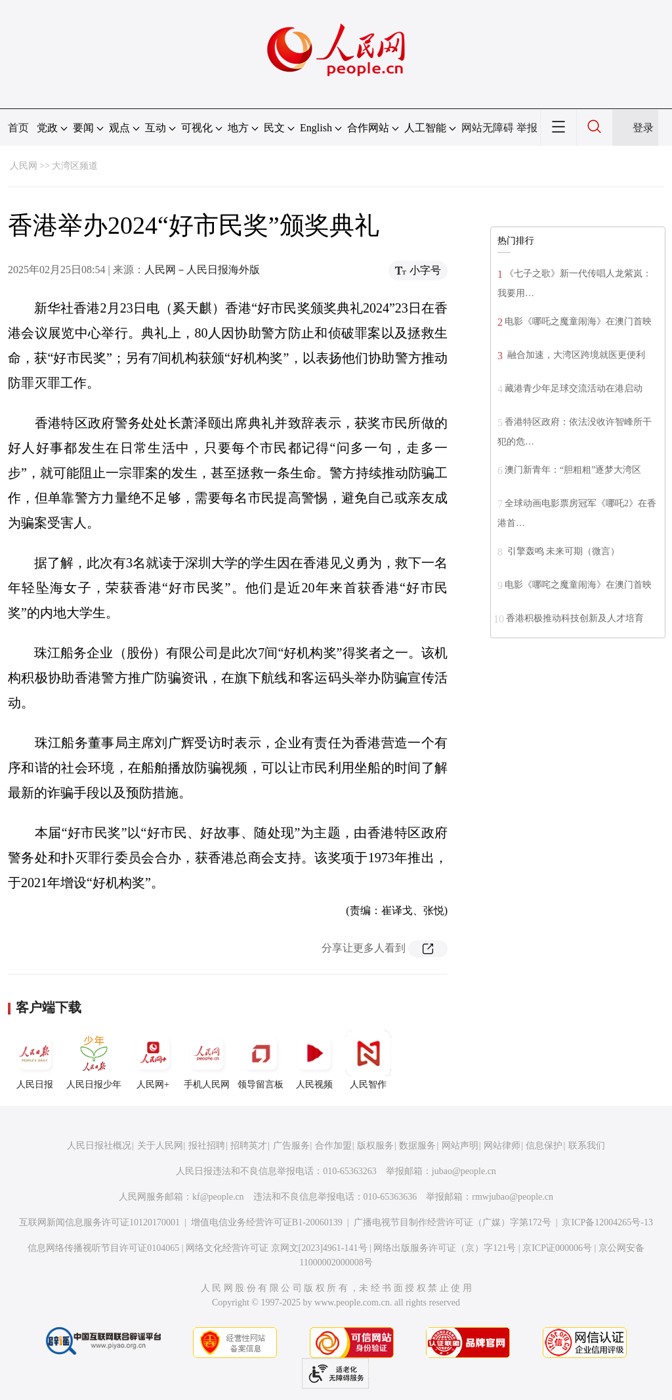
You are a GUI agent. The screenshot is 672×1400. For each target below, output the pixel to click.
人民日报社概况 (99, 1145)
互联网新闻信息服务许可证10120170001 (99, 1222)
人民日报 (35, 1059)
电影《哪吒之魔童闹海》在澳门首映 (578, 321)
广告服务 (291, 1145)
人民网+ (153, 1059)
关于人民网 (160, 1145)
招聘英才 (248, 1145)
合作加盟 (333, 1145)
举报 (526, 127)
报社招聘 (206, 1145)
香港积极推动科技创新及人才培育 (575, 618)
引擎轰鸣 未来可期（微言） (562, 551)
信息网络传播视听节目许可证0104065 (103, 1248)
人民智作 (368, 1059)
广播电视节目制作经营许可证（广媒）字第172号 (452, 1222)
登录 (643, 127)
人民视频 (314, 1059)
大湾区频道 (75, 166)
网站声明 (460, 1145)
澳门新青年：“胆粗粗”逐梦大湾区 (573, 470)
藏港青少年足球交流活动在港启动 (573, 388)
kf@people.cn (218, 1197)
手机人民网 (207, 1059)
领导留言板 (261, 1059)
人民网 (23, 166)
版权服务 (375, 1145)
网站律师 (502, 1145)
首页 (18, 127)
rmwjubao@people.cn (512, 1197)
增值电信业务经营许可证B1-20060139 (267, 1222)
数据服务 (417, 1145)
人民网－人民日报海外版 (202, 269)
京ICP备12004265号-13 (607, 1222)
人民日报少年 (93, 1059)
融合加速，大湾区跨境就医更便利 (575, 355)
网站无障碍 (487, 127)
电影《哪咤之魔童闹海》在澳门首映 (578, 585)
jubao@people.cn (464, 1171)
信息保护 (544, 1145)
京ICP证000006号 (557, 1248)
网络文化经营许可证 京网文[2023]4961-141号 (277, 1248)
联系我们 (586, 1145)
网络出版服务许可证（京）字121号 (444, 1248)
